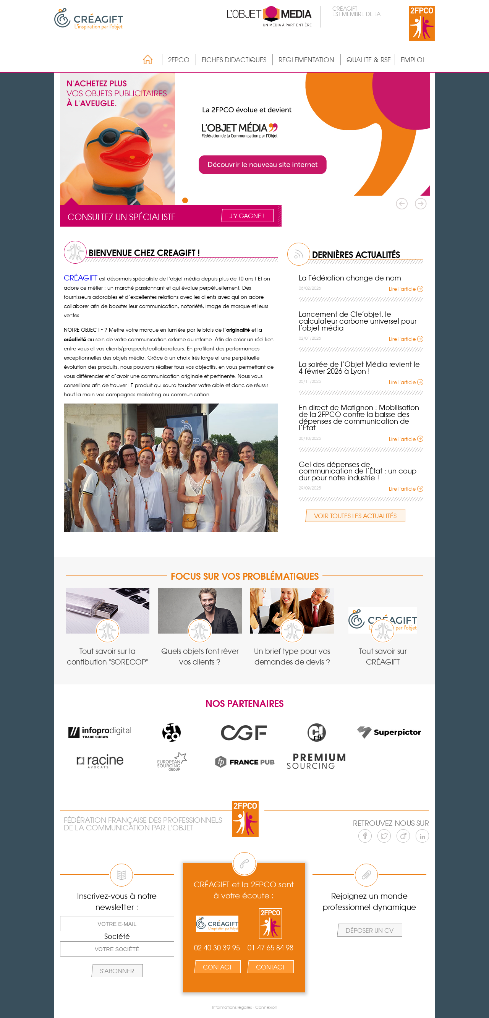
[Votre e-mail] (117, 923)
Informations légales (232, 1007)
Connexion (266, 1007)
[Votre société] (117, 948)
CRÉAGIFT (80, 277)
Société (117, 936)
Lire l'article (402, 288)
